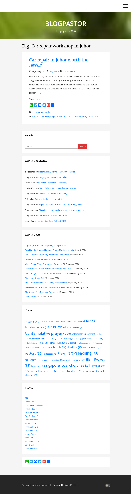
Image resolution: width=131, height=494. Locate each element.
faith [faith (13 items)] (45, 338)
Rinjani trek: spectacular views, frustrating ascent (60, 204)
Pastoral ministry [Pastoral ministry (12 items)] (92, 347)
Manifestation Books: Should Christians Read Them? (48, 287)
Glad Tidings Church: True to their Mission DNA (46, 273)
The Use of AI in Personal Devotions (41, 292)
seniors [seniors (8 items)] (66, 360)
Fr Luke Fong (31, 408)
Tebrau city (92, 116)
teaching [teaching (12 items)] (60, 371)
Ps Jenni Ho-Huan (33, 412)
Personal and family (41, 112)
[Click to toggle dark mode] (108, 485)
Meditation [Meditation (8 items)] (39, 348)
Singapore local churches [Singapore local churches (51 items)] (67, 365)
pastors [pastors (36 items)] (33, 353)
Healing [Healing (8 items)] (93, 339)
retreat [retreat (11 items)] (45, 360)
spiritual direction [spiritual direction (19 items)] (42, 371)
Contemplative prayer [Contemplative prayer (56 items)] (47, 333)
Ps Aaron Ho (31, 423)
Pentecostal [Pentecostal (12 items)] (50, 354)
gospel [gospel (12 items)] (76, 338)
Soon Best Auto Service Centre (72, 116)
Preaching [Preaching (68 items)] (87, 353)
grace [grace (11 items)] (85, 339)
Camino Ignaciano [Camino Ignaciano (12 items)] (74, 321)
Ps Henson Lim (32, 441)
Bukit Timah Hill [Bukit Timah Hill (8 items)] (57, 322)
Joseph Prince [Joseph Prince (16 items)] (50, 342)
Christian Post (31, 419)
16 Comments (69, 71)
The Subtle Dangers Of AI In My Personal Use (46, 282)
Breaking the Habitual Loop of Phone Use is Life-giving (50, 250)
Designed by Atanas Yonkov (36, 485)
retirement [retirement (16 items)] (32, 359)
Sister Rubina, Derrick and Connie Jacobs (56, 171)
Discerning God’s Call (34, 278)
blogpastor (54, 71)
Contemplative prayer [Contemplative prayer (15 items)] (83, 333)
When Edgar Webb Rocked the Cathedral (43, 264)
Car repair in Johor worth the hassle (58, 62)
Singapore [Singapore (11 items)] (37, 366)
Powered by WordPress (64, 485)
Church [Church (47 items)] (60, 327)
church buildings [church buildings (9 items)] (77, 328)
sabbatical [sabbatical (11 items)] (57, 360)
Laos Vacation (31, 296)
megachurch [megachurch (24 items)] (55, 347)
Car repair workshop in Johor (45, 116)
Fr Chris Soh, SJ (31, 426)
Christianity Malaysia (34, 405)
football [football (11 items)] (66, 339)
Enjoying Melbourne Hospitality (52, 177)
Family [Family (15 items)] (55, 338)
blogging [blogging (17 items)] (32, 321)
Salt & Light (30, 444)
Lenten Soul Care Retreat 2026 (52, 215)
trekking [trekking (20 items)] (74, 371)
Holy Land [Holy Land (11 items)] (35, 343)
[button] (125, 6)
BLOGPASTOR (65, 23)
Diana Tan (29, 401)
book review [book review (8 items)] (45, 322)
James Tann (30, 434)
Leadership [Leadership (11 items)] (87, 343)
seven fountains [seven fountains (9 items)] (78, 360)
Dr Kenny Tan (31, 430)
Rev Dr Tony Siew (33, 416)
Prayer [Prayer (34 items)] (65, 353)
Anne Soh (29, 437)
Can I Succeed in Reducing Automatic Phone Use (47, 254)
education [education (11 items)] (35, 339)
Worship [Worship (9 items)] (87, 371)
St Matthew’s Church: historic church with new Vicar (48, 268)
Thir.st (28, 398)
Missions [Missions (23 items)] (74, 347)
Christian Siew (31, 448)
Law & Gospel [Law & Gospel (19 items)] (70, 342)
